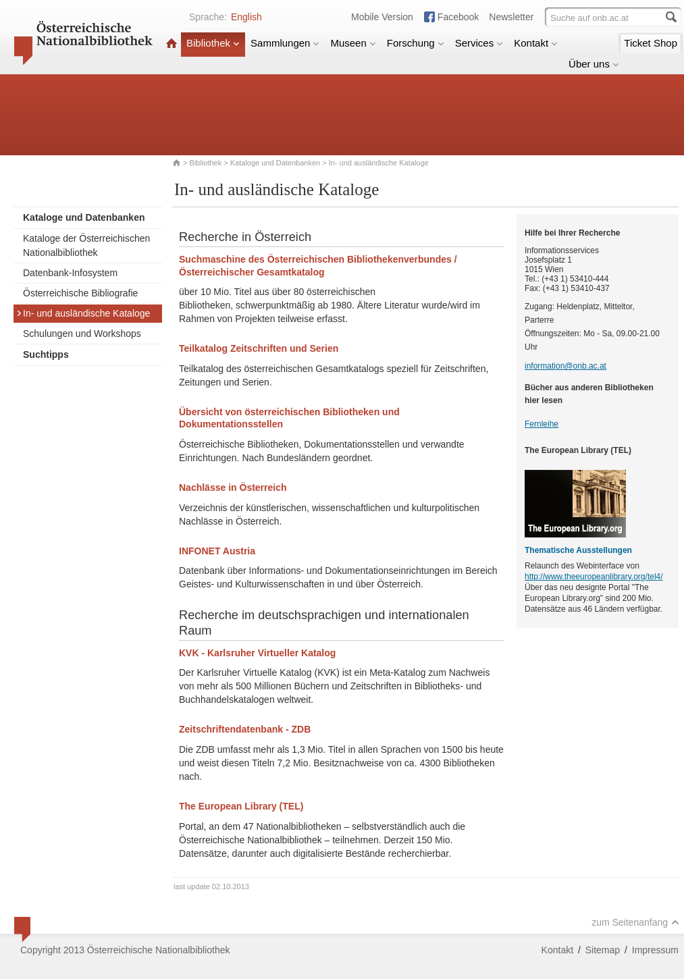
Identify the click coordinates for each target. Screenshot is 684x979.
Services (479, 43)
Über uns (594, 64)
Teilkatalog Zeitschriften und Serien (258, 348)
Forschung (415, 43)
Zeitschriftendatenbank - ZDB (245, 729)
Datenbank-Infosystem (70, 272)
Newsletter (511, 16)
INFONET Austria (217, 551)
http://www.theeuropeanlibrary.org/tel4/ (594, 576)
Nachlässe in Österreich (233, 487)
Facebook (458, 16)
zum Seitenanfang (635, 922)
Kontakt (536, 43)
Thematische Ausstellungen (578, 550)
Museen (352, 43)
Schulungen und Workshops (82, 333)
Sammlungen (285, 43)
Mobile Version (382, 16)
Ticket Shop (650, 43)
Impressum (655, 950)
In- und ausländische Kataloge (83, 313)
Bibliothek (213, 43)
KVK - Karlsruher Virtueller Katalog (257, 652)
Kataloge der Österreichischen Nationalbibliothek (86, 245)
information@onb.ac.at (565, 366)
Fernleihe (541, 424)
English (246, 16)
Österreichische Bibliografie (80, 293)
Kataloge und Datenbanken (275, 163)
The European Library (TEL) (241, 806)
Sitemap (602, 950)
